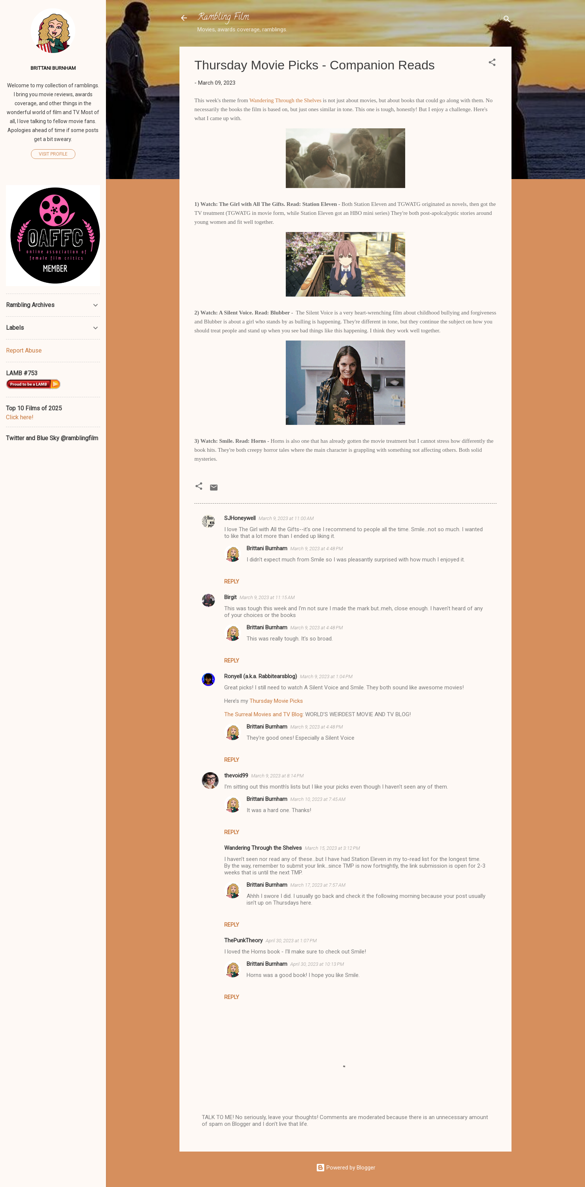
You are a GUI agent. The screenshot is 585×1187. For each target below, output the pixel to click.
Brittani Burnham (267, 548)
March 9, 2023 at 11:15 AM (267, 597)
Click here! (20, 417)
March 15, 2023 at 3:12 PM (332, 848)
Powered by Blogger (345, 1167)
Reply (231, 582)
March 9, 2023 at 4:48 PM (316, 548)
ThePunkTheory (243, 940)
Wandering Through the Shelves (285, 100)
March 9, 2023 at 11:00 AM (286, 518)
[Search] (507, 20)
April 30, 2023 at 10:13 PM (317, 964)
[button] (492, 63)
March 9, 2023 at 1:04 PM (326, 676)
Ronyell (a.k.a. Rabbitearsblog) (260, 676)
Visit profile (53, 154)
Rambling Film (223, 18)
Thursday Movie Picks (276, 701)
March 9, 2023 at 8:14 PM (277, 776)
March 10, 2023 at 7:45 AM (317, 799)
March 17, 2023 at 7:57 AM (317, 885)
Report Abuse (24, 350)
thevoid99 (236, 775)
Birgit (230, 597)
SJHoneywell (240, 518)
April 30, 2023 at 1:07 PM (291, 940)
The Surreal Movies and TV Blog (263, 714)
